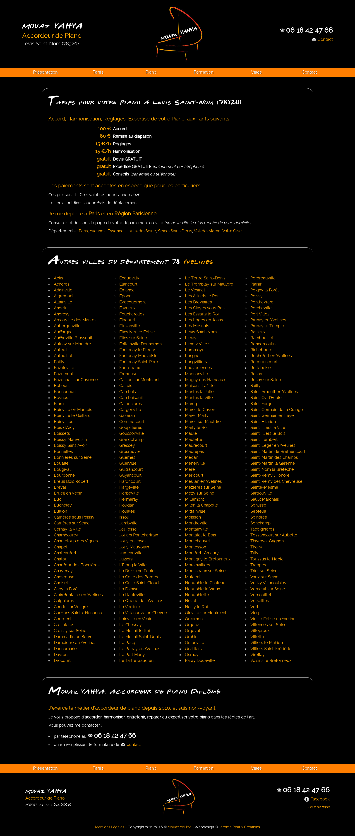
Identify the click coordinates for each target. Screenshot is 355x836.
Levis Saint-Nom (201, 332)
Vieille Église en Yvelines (273, 619)
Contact (309, 72)
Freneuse (128, 374)
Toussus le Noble (267, 559)
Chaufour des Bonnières (77, 565)
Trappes (258, 565)
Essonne (116, 231)
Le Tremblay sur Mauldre (209, 284)
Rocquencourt (264, 362)
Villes (256, 72)
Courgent (63, 619)
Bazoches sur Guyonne (76, 379)
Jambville (128, 523)
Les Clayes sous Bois (205, 308)
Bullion (60, 511)
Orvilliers (193, 648)
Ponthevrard (261, 302)
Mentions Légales (109, 827)
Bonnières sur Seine (73, 457)
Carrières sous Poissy (74, 517)
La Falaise (129, 589)
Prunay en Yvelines (268, 320)
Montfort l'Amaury (202, 553)
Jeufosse (128, 529)
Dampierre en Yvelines (75, 642)
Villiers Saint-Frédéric (270, 648)
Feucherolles (131, 314)
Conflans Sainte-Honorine (78, 612)
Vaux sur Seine (264, 577)
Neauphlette (197, 595)
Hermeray (128, 499)
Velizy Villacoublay (268, 583)
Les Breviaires (198, 302)
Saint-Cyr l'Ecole (266, 397)
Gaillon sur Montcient (139, 379)
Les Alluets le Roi (201, 296)
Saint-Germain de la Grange (276, 409)
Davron (60, 654)
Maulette (193, 439)
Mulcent (193, 577)
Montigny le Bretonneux (207, 559)
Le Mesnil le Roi (134, 630)
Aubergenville (67, 326)
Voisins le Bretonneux (270, 660)
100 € (104, 128)
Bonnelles (63, 451)
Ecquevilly (129, 278)
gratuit (104, 159)
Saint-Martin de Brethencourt (277, 451)
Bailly (59, 362)
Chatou (60, 559)
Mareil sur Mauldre (203, 421)
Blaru (59, 403)
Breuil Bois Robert (71, 481)
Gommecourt (131, 421)
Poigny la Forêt (264, 290)
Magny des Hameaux (205, 379)
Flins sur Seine (133, 338)
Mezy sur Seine (199, 493)
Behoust (62, 385)
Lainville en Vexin (135, 619)
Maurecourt (196, 445)
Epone (125, 296)
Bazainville (64, 367)
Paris (83, 231)
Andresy (62, 314)
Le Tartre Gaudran (136, 660)
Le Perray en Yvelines (139, 648)
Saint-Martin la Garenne (272, 463)
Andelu (60, 308)
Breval (60, 487)
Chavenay (63, 571)
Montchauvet (197, 541)
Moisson (193, 517)
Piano (151, 72)
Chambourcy (66, 535)
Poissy (256, 296)
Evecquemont (132, 302)
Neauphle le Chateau (205, 583)
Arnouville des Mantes (75, 320)
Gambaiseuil (131, 397)
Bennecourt (65, 391)
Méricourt (194, 475)
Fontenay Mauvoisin (138, 355)
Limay (191, 338)
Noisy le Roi (196, 607)
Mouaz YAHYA (53, 26)
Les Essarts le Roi (202, 314)
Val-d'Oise (232, 231)
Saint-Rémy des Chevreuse (276, 481)
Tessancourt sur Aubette (273, 535)
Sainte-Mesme (264, 487)
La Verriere (129, 607)
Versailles (259, 600)
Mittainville (195, 511)
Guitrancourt (131, 469)
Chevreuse (64, 577)
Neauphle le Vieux (202, 589)
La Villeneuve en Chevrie (143, 612)
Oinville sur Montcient (205, 612)
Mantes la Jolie (199, 391)
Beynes (61, 397)
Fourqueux (129, 367)
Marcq (191, 403)
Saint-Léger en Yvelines (272, 445)
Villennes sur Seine (268, 624)
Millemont (194, 499)
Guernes (127, 457)
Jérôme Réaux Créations (239, 827)
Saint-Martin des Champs (274, 457)
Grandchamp (131, 439)
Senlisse (258, 505)
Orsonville (194, 642)
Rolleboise (260, 367)
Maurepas (194, 451)
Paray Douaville (200, 660)
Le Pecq (127, 642)
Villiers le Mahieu (266, 642)
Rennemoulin (263, 344)
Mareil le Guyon (200, 409)
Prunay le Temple (267, 326)
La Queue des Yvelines (141, 600)
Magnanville (196, 374)
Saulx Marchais (264, 499)
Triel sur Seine (264, 571)
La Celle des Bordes (138, 577)
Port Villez (259, 314)
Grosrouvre (130, 451)
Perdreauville (263, 278)
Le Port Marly (132, 654)
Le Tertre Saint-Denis (205, 278)
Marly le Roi (196, 427)
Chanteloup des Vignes (76, 541)
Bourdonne (64, 475)
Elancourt (128, 284)
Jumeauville (131, 553)
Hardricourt (130, 481)
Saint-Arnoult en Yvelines (274, 391)
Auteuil (60, 350)
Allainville (63, 302)
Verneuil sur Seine (267, 589)
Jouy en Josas (132, 541)
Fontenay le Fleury (137, 350)
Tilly (254, 553)
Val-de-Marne (207, 231)
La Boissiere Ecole (137, 571)
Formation (203, 72)
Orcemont (194, 619)
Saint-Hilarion (263, 421)
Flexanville (129, 326)
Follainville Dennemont (141, 344)
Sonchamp (260, 523)
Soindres (258, 517)
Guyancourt (130, 475)
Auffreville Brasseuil (73, 338)
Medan (191, 457)
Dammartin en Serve (73, 636)
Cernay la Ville (67, 529)
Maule (191, 433)
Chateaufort (65, 553)
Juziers (126, 559)
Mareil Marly (197, 415)
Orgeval (192, 630)
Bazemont (63, 374)
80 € (105, 136)
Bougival (62, 469)
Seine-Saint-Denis (175, 231)
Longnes (193, 355)
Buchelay (63, 505)
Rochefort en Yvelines (271, 355)
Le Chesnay (130, 624)
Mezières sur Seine (203, 487)
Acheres (62, 284)
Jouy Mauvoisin (134, 547)
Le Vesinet (195, 290)
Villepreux (260, 630)
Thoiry (256, 547)
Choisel (61, 583)
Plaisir (255, 284)
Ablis (58, 278)
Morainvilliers (197, 565)
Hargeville (129, 487)
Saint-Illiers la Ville (267, 427)
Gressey (127, 445)
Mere (190, 469)
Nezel (190, 600)
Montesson (195, 547)
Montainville (196, 529)
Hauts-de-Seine (141, 231)
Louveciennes (198, 367)
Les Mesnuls (197, 326)
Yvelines (98, 231)
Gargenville (130, 409)
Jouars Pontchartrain (138, 535)
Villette (257, 636)
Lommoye (194, 350)
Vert (254, 607)
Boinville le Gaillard (72, 415)
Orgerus (192, 624)
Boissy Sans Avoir (70, 445)
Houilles (127, 511)
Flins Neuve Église (137, 332)
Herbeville (129, 493)
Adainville (63, 290)
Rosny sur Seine (265, 379)
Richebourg (261, 350)
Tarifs (98, 72)
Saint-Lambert (264, 439)
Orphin (191, 636)
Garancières (130, 403)
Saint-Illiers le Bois (267, 433)
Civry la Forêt (66, 589)
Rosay (256, 374)
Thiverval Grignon (267, 541)
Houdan (126, 505)
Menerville (195, 463)
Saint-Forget (262, 403)
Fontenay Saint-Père (138, 362)
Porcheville (261, 308)
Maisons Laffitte (200, 385)
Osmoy (192, 654)
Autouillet (63, 355)
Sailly (255, 385)
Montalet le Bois (200, 535)
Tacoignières (262, 529)
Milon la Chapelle (201, 505)
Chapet (60, 547)
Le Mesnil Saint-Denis (140, 636)
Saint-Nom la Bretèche (272, 469)
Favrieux (127, 308)
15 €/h (103, 144)
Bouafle (61, 463)
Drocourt (62, 660)
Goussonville (131, 433)
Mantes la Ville (199, 397)
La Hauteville (132, 595)
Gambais (127, 391)
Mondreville (196, 523)
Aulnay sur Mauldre (72, 344)
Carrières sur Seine (72, 523)
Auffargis (62, 332)
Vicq (254, 612)
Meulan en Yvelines (203, 481)
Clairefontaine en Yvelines (78, 595)
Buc (57, 499)
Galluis (125, 385)
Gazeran (127, 415)
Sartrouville (261, 493)
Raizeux (257, 332)
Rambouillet (261, 338)
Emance (127, 290)
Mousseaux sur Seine (205, 571)
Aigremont (64, 296)
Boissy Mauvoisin (70, 439)
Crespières (64, 624)
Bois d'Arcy (64, 427)
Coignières (64, 600)
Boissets (62, 433)
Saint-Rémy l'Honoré (270, 475)
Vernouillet (260, 595)
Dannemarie (65, 648)
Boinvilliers (64, 421)
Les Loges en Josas (204, 320)
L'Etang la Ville (133, 565)
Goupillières (130, 427)
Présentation (45, 72)
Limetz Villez (197, 344)
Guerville (128, 463)
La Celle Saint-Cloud (139, 583)
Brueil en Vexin (68, 493)
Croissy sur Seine (70, 630)
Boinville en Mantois (73, 409)
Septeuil (258, 511)
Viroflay (257, 654)
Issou (124, 517)
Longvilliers (196, 362)
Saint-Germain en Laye (272, 415)
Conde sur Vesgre (71, 607)
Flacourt (127, 320)
